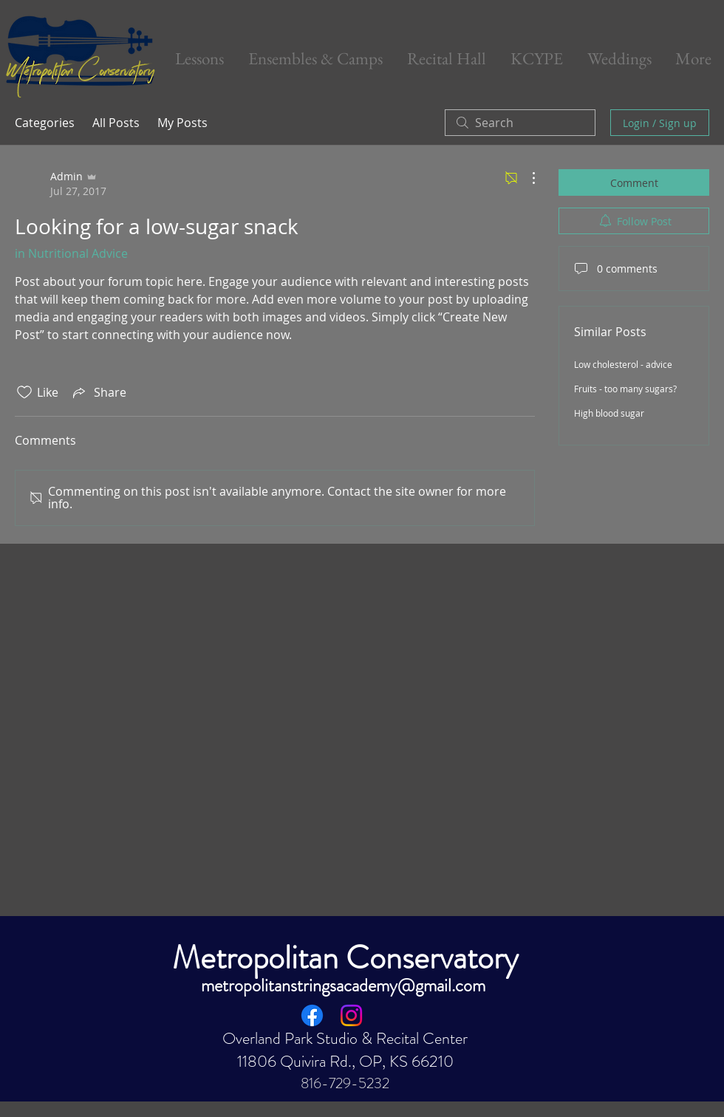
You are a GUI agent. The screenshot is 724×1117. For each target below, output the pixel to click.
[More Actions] (526, 178)
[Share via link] (98, 392)
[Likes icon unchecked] (24, 392)
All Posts (116, 123)
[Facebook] (312, 1015)
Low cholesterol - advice (623, 364)
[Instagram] (351, 1015)
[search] (520, 122)
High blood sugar (609, 413)
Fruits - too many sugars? (625, 388)
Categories (45, 123)
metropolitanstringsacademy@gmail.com (343, 985)
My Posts (182, 123)
